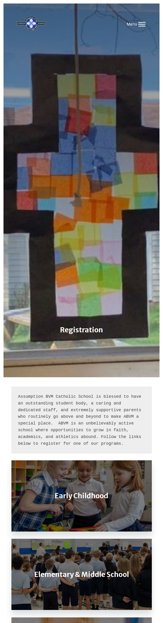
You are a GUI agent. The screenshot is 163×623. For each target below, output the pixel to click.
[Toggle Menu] (142, 24)
